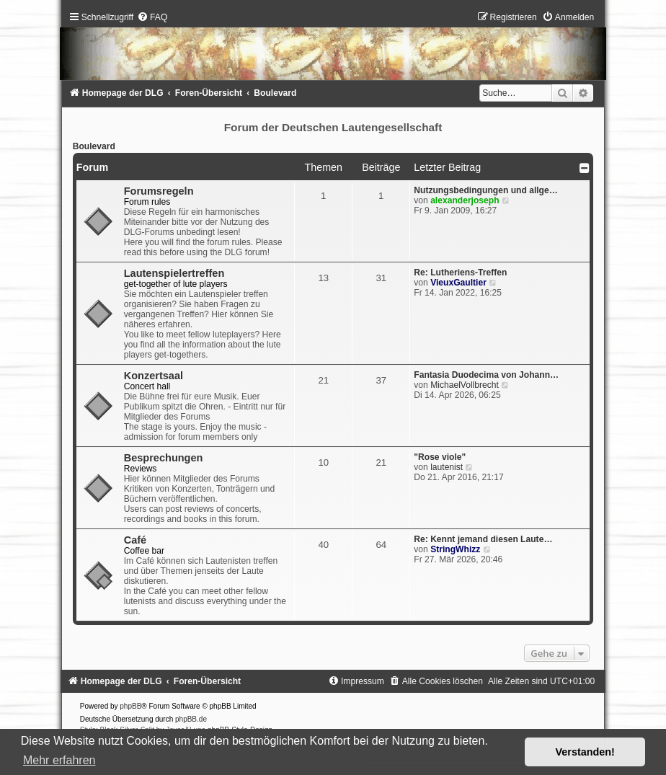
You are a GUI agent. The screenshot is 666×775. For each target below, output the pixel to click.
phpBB (130, 706)
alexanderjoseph (464, 200)
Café (135, 540)
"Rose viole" (440, 457)
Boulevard (94, 146)
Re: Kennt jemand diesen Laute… (483, 539)
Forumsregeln (159, 191)
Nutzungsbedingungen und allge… (486, 190)
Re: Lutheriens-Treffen (460, 272)
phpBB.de (191, 719)
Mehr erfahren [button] (59, 760)
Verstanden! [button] (585, 752)
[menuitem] (152, 17)
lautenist (446, 467)
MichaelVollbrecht (464, 385)
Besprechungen (163, 458)
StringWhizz (455, 549)
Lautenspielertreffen (174, 273)
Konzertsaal (153, 375)
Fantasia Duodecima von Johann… (486, 375)
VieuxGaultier (458, 283)
